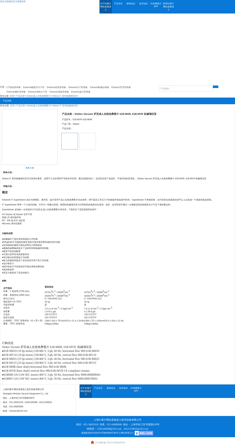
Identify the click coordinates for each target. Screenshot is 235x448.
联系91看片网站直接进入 (168, 6)
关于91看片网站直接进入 (105, 6)
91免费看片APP (155, 5)
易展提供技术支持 (89, 433)
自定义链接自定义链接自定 (13, 1)
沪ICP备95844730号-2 (109, 433)
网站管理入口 (127, 433)
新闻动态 (131, 3)
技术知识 (143, 3)
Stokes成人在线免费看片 (38, 96)
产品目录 (20, 96)
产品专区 (118, 3)
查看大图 (29, 168)
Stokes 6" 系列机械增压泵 (64, 96)
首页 (12, 96)
